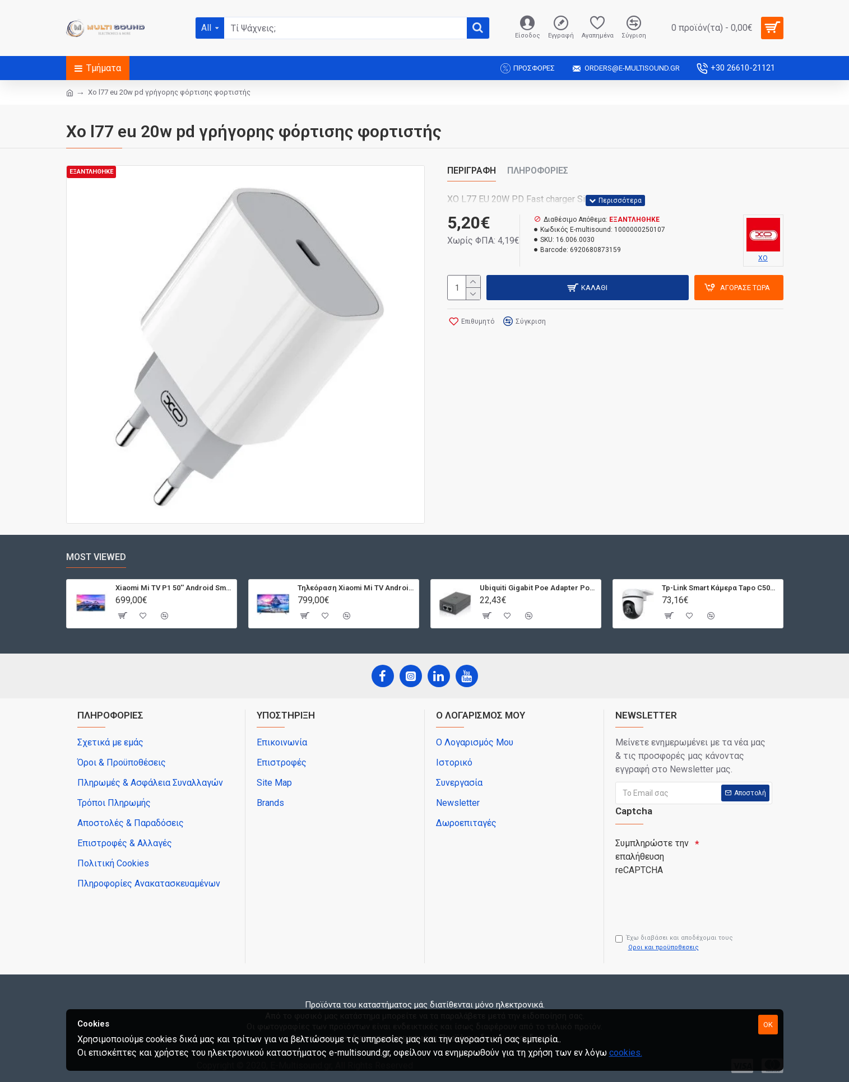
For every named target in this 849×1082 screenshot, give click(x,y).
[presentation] (693, 900)
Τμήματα (103, 68)
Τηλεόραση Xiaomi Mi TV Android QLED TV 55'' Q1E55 (356, 588)
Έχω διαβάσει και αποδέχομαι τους (674, 943)
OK (768, 1024)
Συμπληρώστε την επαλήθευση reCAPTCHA (652, 856)
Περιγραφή (471, 170)
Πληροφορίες (537, 170)
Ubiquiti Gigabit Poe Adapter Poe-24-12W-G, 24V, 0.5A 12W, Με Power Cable (538, 588)
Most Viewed (96, 557)
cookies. (625, 1052)
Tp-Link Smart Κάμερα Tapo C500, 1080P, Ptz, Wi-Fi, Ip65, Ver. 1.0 (720, 588)
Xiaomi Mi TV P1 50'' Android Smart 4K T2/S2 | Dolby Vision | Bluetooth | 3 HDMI (174, 588)
